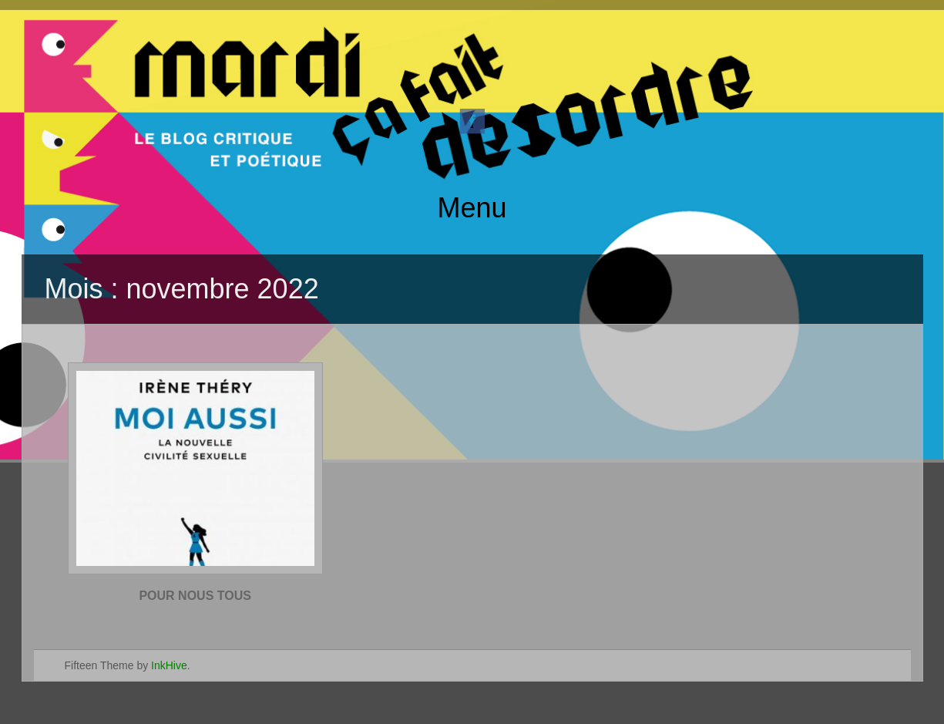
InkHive (169, 665)
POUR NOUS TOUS (195, 595)
